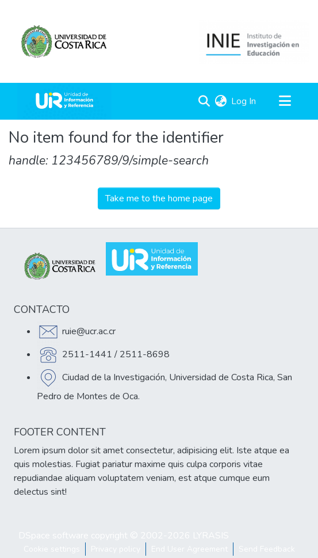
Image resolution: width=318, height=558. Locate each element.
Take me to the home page (159, 198)
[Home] (64, 101)
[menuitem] (220, 101)
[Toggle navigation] (285, 101)
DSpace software (53, 535)
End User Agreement (189, 549)
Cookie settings (52, 549)
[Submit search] (204, 101)
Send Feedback (267, 549)
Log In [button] (244, 101)
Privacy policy (115, 549)
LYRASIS (211, 535)
